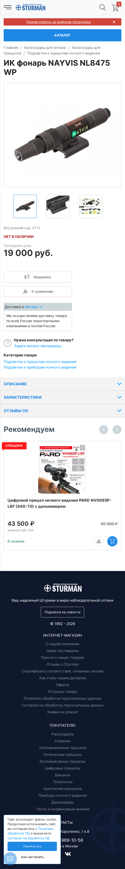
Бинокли (62, 775)
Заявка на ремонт (62, 712)
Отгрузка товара (62, 691)
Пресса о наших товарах (62, 657)
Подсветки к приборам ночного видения (40, 367)
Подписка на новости (62, 612)
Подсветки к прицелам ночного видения (40, 361)
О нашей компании (62, 644)
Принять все (32, 846)
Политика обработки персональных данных (62, 698)
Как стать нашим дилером (62, 678)
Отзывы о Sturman (62, 664)
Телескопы (62, 781)
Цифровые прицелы (62, 768)
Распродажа (62, 734)
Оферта (62, 684)
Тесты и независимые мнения (62, 809)
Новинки (62, 741)
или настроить (32, 857)
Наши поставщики (62, 650)
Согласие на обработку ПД (29, 838)
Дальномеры (62, 802)
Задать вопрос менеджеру (37, 346)
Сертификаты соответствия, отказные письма (62, 671)
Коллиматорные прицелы (62, 761)
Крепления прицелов (63, 788)
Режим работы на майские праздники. (59, 22)
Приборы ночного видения (63, 795)
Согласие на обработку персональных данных (62, 705)
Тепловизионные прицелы (62, 747)
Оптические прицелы (62, 754)
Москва (33, 307)
